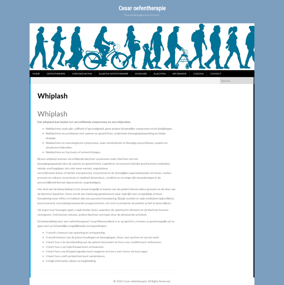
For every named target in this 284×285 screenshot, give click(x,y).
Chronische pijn (82, 73)
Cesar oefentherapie (142, 8)
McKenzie (141, 73)
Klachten (160, 73)
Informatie (180, 73)
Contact (215, 73)
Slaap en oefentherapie (113, 73)
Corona (198, 73)
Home (36, 73)
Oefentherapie (56, 73)
